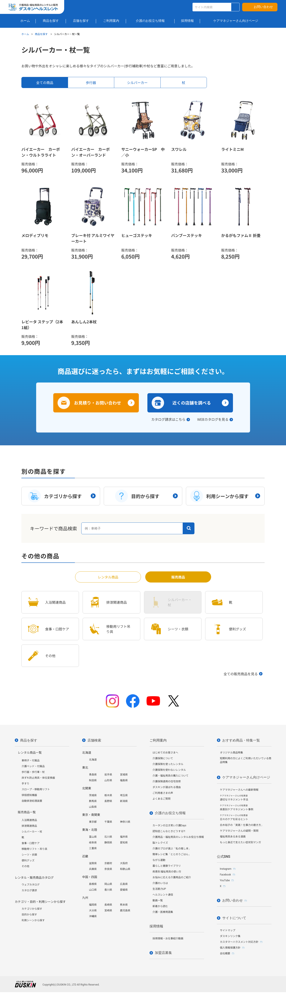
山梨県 (93, 806)
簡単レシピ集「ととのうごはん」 (172, 854)
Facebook (225, 874)
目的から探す (29, 914)
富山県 (93, 836)
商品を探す (41, 34)
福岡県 (93, 904)
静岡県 (108, 842)
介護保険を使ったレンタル (168, 764)
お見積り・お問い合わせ (97, 403)
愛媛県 (124, 889)
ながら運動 (159, 860)
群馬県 (93, 801)
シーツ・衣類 (29, 854)
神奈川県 (125, 821)
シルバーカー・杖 (32, 831)
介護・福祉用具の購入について (170, 775)
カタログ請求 (29, 890)
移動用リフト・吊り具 (34, 848)
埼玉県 (124, 795)
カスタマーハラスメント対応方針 (239, 941)
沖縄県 (93, 916)
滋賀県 (93, 863)
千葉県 (108, 821)
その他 (25, 866)
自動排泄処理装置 (32, 800)
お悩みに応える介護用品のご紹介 (172, 877)
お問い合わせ (263, 7)
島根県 (93, 884)
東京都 (93, 821)
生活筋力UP (159, 888)
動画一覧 (158, 900)
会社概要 (225, 953)
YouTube (225, 880)
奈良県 (108, 869)
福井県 (124, 836)
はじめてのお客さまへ (165, 752)
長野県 (108, 801)
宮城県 (124, 774)
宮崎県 (108, 910)
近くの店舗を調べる (191, 403)
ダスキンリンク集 (230, 936)
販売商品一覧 (27, 812)
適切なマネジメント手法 (234, 797)
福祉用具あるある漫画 (233, 836)
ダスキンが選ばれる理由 (167, 787)
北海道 (93, 759)
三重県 (93, 848)
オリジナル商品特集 (231, 752)
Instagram (225, 868)
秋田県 (93, 780)
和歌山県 (125, 869)
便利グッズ (28, 860)
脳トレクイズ (160, 842)
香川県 (108, 889)
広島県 (124, 884)
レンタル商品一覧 (30, 752)
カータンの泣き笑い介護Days (169, 825)
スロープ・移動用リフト (36, 789)
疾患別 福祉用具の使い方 (167, 871)
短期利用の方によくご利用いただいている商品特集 (245, 760)
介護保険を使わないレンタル (169, 769)
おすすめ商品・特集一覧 (241, 740)
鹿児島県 (125, 910)
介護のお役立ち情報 (170, 813)
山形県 (108, 780)
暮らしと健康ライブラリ (167, 865)
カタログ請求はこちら (168, 419)
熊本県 (124, 904)
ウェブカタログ (31, 884)
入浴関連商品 (29, 820)
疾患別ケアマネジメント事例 (236, 807)
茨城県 (93, 795)
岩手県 (108, 774)
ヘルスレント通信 (163, 894)
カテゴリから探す (32, 908)
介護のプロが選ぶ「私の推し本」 (172, 848)
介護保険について (163, 758)
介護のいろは (160, 883)
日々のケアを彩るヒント (234, 817)
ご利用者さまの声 (163, 793)
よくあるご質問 (161, 798)
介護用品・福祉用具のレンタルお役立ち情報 (178, 837)
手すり (25, 783)
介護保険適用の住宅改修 (167, 781)
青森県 (93, 774)
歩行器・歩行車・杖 (33, 772)
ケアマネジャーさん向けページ (246, 777)
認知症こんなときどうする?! (169, 831)
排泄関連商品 (29, 825)
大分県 (93, 910)
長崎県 (108, 904)
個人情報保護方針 (230, 947)
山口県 (93, 889)
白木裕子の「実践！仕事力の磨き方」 (242, 825)
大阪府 (124, 863)
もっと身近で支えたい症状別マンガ (240, 842)
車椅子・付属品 (31, 760)
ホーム (25, 34)
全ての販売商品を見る (241, 673)
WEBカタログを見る (212, 419)
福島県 (124, 780)
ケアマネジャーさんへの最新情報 (239, 789)
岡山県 (108, 884)
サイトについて (234, 918)
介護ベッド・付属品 (33, 766)
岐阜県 (93, 842)
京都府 (108, 863)
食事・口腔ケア (31, 843)
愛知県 (124, 842)
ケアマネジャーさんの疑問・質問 (239, 830)
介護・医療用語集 (163, 912)
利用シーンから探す (33, 920)
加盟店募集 (163, 953)
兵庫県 (93, 869)
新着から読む (160, 906)
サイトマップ (227, 930)
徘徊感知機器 (29, 795)
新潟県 (124, 801)
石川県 (108, 836)
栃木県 (108, 795)
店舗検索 (94, 740)
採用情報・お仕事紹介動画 (168, 938)
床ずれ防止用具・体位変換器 (38, 777)
